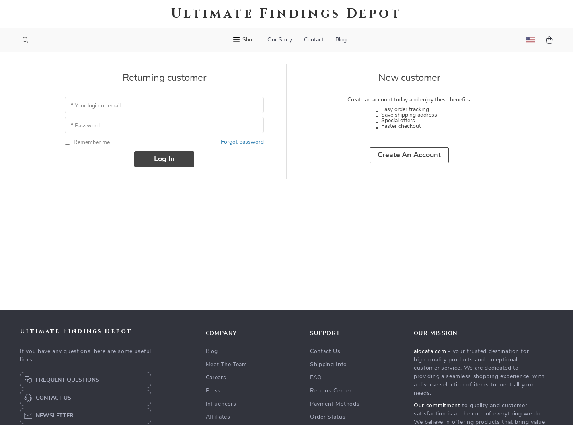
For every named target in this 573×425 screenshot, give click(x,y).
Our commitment (437, 405)
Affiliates (218, 417)
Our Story (279, 40)
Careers (216, 377)
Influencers (221, 404)
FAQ (316, 377)
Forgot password (242, 142)
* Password (85, 126)
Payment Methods (335, 404)
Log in (164, 159)
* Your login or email (96, 106)
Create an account (409, 155)
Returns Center (331, 391)
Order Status (327, 417)
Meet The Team (226, 364)
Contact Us (325, 351)
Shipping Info (328, 364)
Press (213, 391)
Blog (341, 40)
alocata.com (430, 351)
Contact (314, 40)
